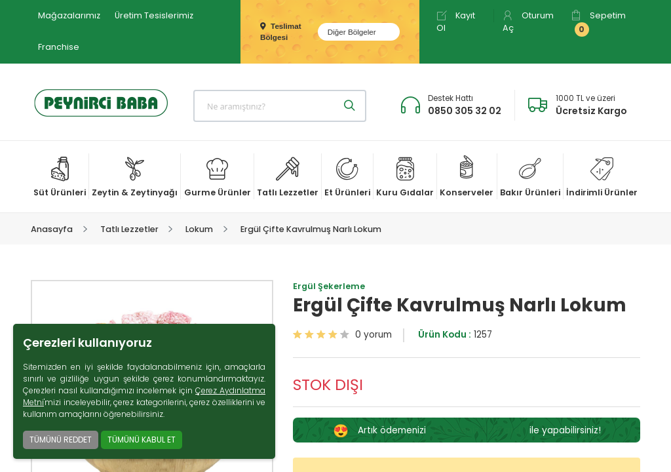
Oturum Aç (528, 21)
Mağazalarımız (69, 15)
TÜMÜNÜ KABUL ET (141, 439)
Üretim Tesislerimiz (154, 15)
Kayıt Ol (455, 21)
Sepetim (598, 23)
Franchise (58, 46)
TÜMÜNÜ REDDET (60, 439)
